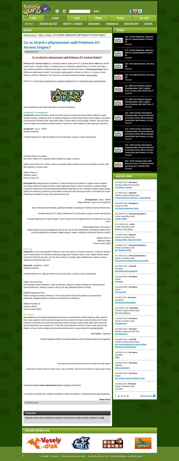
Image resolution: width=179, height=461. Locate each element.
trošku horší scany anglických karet (92, 81)
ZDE (102, 418)
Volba (117, 357)
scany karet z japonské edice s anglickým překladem (54, 81)
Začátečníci (119, 300)
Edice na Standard (122, 368)
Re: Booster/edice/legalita (125, 303)
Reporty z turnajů (72, 23)
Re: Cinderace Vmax (123, 250)
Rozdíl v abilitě (121, 219)
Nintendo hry (131, 23)
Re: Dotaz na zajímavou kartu (126, 208)
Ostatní (148, 23)
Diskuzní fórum (124, 176)
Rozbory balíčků (48, 23)
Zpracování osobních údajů (73, 456)
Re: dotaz (119, 389)
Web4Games (121, 456)
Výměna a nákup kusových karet (127, 185)
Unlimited (119, 282)
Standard (118, 365)
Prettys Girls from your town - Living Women (133, 198)
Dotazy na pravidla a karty (125, 216)
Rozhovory (94, 23)
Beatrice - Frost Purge (124, 229)
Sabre (140, 456)
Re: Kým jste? (120, 292)
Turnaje (120, 30)
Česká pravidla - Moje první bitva (128, 240)
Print (101, 408)
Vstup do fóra (146, 396)
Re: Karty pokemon (122, 313)
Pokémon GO (112, 23)
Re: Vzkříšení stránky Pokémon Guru (130, 378)
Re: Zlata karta (121, 324)
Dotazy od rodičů (121, 206)
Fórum (64, 9)
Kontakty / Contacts (49, 456)
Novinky (29, 23)
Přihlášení (57, 9)
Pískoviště (119, 269)
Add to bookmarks (104, 408)
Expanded (119, 355)
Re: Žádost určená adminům (126, 271)
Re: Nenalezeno (121, 334)
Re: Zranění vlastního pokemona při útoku (132, 261)
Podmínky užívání (96, 456)
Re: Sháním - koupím (123, 187)
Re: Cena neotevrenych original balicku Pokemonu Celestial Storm (131, 345)
